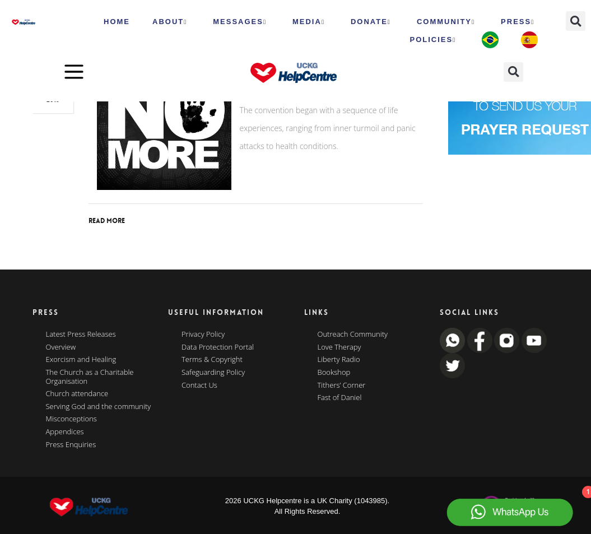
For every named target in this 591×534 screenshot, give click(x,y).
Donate (371, 22)
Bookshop (334, 372)
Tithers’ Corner (342, 385)
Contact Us (199, 385)
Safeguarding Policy (213, 372)
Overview (61, 347)
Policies (432, 40)
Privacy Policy (203, 334)
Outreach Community (353, 334)
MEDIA (308, 22)
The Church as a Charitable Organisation (90, 377)
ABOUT (169, 22)
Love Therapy (339, 347)
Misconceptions (71, 419)
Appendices (65, 432)
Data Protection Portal (218, 347)
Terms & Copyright (212, 359)
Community (446, 22)
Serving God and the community (98, 406)
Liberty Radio (339, 359)
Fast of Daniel (340, 397)
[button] (575, 21)
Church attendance (77, 393)
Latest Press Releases (81, 334)
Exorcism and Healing (81, 359)
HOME (117, 21)
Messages (240, 22)
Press (517, 22)
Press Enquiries (71, 444)
